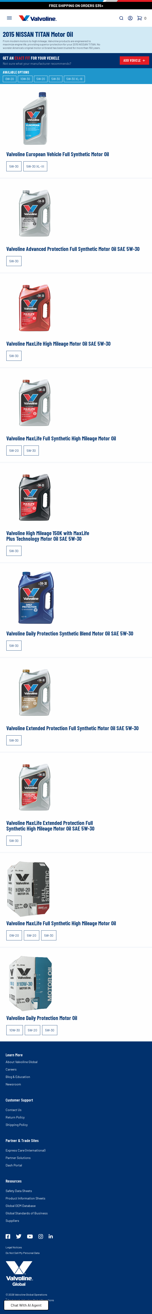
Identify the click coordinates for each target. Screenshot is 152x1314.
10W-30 (14, 1030)
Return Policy (15, 1117)
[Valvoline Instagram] (40, 1236)
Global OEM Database (21, 1206)
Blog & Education (18, 1077)
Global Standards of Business (27, 1213)
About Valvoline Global (21, 1062)
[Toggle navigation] (9, 17)
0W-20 (14, 935)
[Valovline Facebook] (8, 1236)
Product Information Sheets (25, 1198)
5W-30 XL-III (35, 166)
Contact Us (14, 1110)
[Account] (130, 18)
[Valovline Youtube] (30, 1236)
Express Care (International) (25, 1150)
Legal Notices (14, 1247)
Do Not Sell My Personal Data (23, 1252)
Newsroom (13, 1084)
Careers (11, 1069)
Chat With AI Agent (26, 1305)
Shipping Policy (17, 1125)
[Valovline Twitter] (19, 1236)
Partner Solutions (18, 1158)
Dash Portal (14, 1165)
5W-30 (13, 166)
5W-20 (14, 451)
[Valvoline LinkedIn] (51, 1236)
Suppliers (12, 1221)
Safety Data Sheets (19, 1191)
